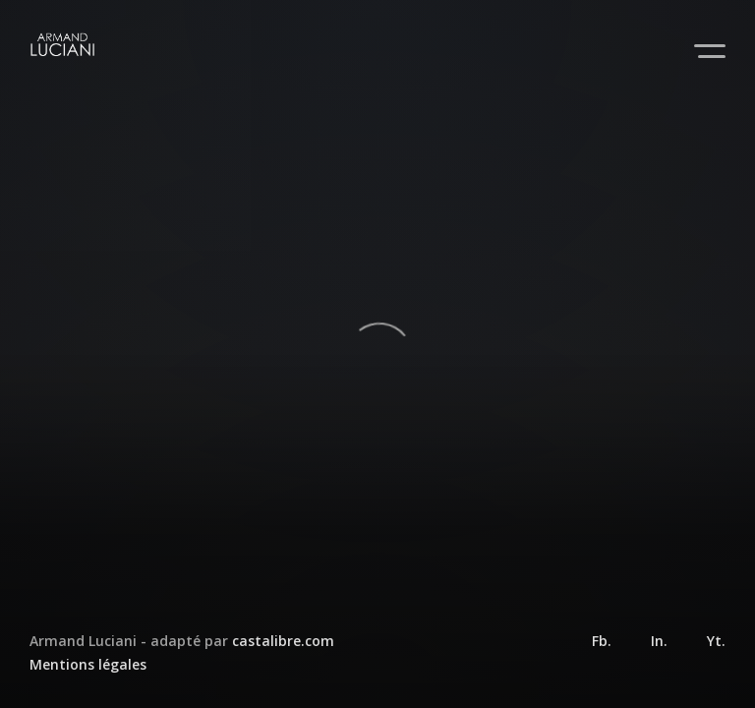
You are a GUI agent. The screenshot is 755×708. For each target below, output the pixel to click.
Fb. (601, 640)
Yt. (716, 640)
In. (659, 640)
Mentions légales (87, 664)
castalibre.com (283, 640)
